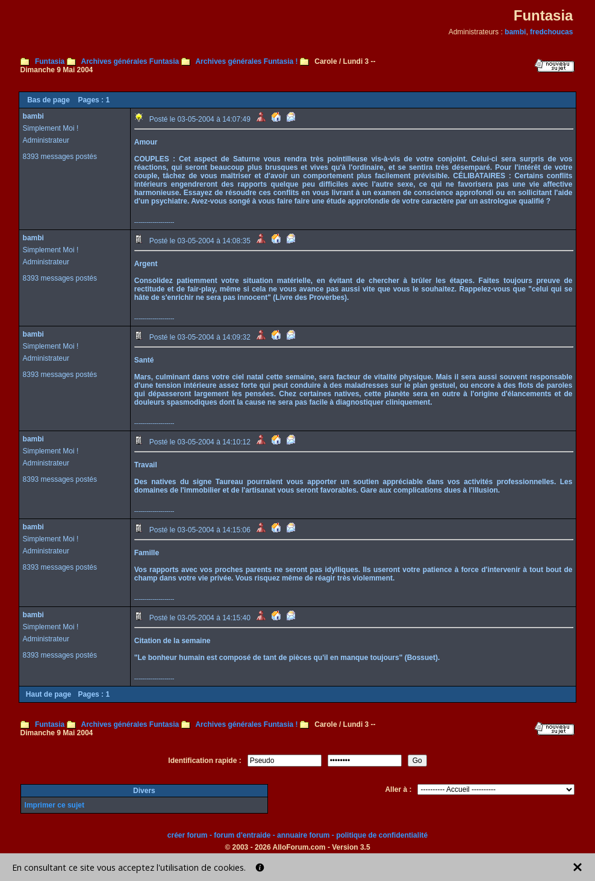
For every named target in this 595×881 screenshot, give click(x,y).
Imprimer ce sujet (54, 805)
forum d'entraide (242, 835)
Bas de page (48, 100)
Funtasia (49, 61)
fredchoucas (551, 32)
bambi (515, 32)
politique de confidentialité (382, 835)
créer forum (187, 835)
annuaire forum (303, 835)
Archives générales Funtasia (130, 61)
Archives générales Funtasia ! (246, 61)
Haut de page (48, 694)
